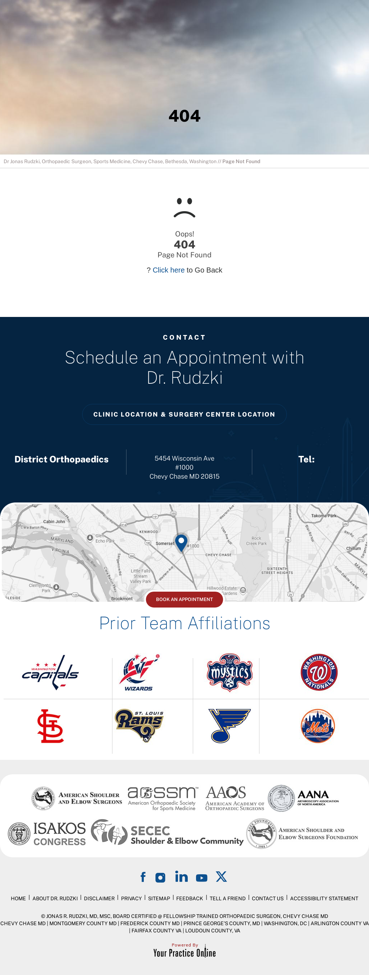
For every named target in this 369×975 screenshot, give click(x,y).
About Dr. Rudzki (55, 898)
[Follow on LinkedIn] (181, 876)
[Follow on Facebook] (144, 876)
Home (18, 898)
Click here (169, 270)
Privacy (131, 898)
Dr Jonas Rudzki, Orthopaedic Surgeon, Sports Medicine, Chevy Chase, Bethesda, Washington (110, 161)
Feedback (189, 898)
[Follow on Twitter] (221, 876)
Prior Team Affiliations (184, 623)
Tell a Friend (228, 898)
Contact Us (268, 898)
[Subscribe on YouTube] (201, 876)
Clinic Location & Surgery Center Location (184, 414)
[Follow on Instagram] (161, 876)
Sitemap (159, 898)
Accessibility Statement (324, 898)
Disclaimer (99, 898)
